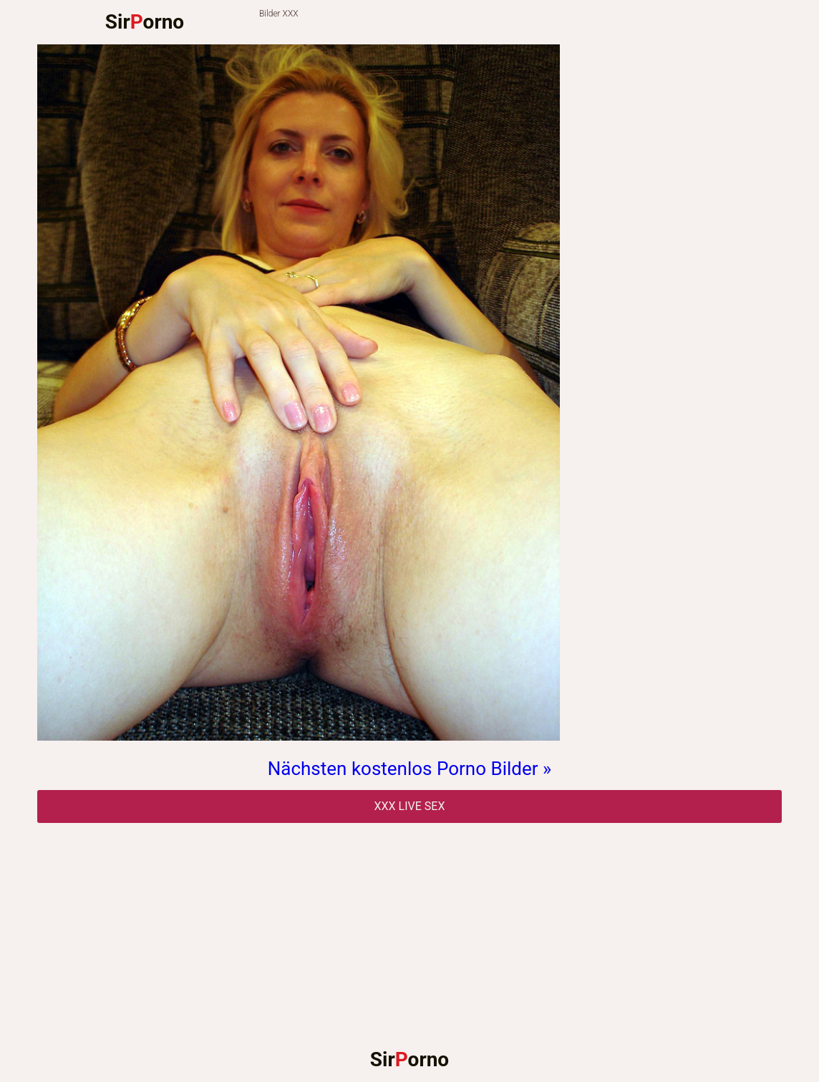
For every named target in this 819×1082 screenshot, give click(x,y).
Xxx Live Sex (409, 806)
